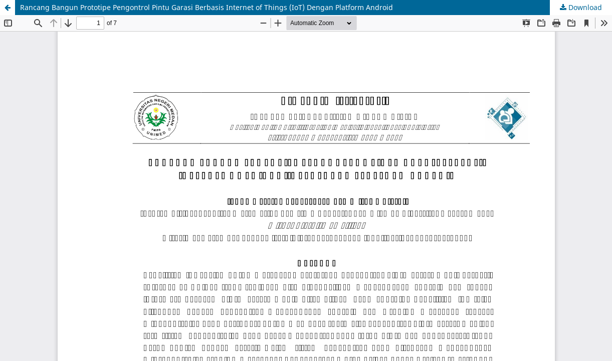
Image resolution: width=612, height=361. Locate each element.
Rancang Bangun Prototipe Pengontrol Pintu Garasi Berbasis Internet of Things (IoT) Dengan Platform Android (206, 7)
